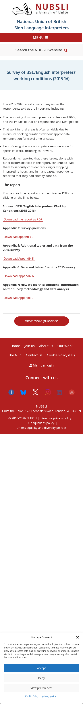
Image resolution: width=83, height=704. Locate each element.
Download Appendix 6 (19, 276)
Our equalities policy (40, 423)
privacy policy (49, 696)
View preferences (41, 688)
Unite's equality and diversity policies (41, 428)
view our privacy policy (56, 418)
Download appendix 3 (19, 237)
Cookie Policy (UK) (61, 355)
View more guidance (41, 320)
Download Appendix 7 (19, 298)
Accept (41, 668)
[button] (77, 637)
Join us (29, 345)
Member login (41, 365)
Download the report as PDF (23, 219)
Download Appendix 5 (19, 259)
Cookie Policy (31, 696)
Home (15, 345)
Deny (41, 678)
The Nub (15, 355)
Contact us (34, 355)
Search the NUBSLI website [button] (39, 50)
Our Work (65, 345)
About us (46, 345)
